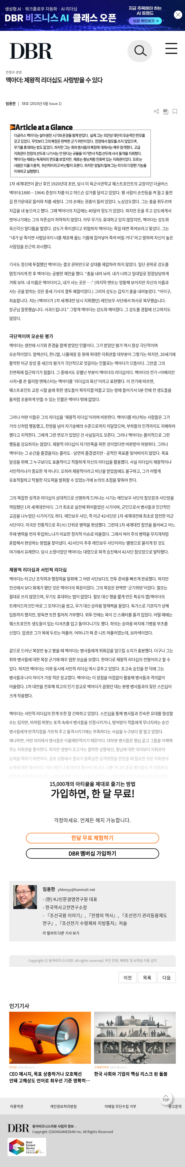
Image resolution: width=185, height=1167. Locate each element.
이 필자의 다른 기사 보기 (61, 932)
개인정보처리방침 (63, 1106)
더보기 (156, 111)
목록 (147, 977)
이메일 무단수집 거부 (120, 1106)
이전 (128, 977)
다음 (166, 977)
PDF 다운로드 (165, 111)
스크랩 (174, 111)
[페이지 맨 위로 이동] (167, 1100)
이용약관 (16, 1106)
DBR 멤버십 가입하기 (92, 853)
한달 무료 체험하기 (92, 838)
